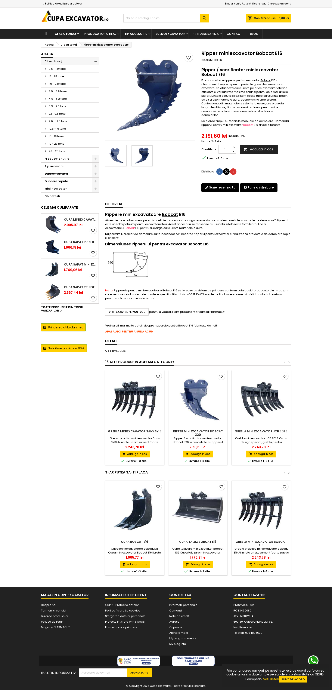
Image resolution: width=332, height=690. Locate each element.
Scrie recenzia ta (220, 187)
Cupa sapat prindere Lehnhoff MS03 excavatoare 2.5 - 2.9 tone (80, 242)
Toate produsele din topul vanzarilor (62, 309)
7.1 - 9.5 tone (57, 114)
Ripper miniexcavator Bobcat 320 (198, 433)
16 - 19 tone (56, 136)
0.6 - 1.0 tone (57, 69)
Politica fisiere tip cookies (122, 610)
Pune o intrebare (259, 187)
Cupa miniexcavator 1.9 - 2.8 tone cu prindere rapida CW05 (80, 219)
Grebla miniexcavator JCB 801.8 (261, 431)
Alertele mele (178, 633)
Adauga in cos (258, 149)
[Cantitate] (224, 149)
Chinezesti (52, 196)
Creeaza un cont (279, 3)
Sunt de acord (293, 679)
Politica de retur (52, 622)
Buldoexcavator (170, 34)
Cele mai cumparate (59, 207)
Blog (254, 34)
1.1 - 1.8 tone (56, 76)
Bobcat (266, 80)
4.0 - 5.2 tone (58, 99)
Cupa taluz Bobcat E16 (198, 542)
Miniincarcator (55, 189)
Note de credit (179, 616)
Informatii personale (183, 605)
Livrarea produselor (54, 616)
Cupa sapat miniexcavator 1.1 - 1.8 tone (80, 264)
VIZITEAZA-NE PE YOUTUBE (127, 312)
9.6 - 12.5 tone (58, 121)
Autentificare (251, 3)
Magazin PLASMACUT (55, 627)
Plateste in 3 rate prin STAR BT (125, 622)
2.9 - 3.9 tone (58, 91)
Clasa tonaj (65, 34)
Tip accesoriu (136, 34)
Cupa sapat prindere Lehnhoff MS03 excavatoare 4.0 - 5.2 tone (80, 287)
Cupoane (176, 627)
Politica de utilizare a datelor (63, 3)
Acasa (47, 54)
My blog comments (182, 638)
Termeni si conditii (53, 610)
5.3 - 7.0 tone (57, 106)
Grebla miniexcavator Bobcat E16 (261, 543)
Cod (204, 60)
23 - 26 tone (57, 151)
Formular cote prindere (121, 627)
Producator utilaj (100, 34)
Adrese (174, 622)
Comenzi (175, 610)
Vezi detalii (271, 679)
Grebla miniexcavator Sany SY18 (134, 431)
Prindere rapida (206, 34)
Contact (234, 34)
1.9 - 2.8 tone (57, 84)
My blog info (177, 644)
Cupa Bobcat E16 (134, 542)
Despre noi (48, 605)
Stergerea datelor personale (125, 616)
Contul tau (180, 594)
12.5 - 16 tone (57, 129)
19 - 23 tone (57, 144)
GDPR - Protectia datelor (122, 605)
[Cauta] (166, 18)
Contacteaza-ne (249, 594)
